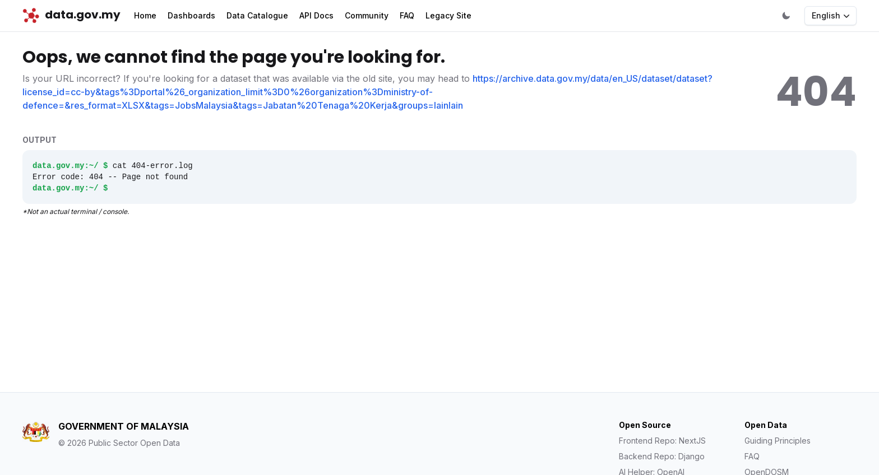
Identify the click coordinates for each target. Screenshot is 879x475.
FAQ (407, 15)
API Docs (316, 15)
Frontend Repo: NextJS (662, 440)
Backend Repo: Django (662, 456)
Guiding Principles (777, 440)
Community (366, 15)
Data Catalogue (257, 15)
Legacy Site (448, 15)
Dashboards (191, 15)
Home (145, 15)
